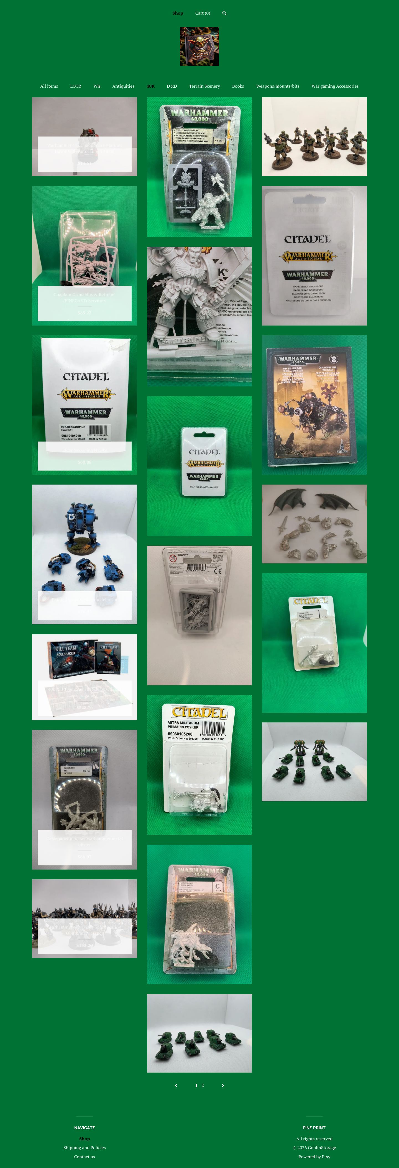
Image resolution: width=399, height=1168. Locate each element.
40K (151, 86)
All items (49, 86)
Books (238, 86)
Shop (177, 13)
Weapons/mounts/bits (278, 86)
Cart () (202, 13)
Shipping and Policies (84, 1147)
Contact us (84, 1157)
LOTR (75, 86)
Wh (96, 86)
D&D (172, 86)
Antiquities (123, 86)
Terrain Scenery (204, 86)
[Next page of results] (223, 1085)
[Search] (224, 14)
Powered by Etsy (314, 1157)
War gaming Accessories (335, 86)
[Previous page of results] (176, 1085)
